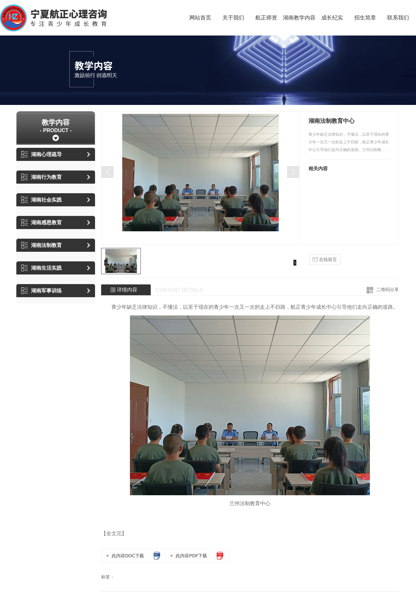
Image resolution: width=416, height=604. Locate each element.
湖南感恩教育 (41, 222)
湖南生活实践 (41, 268)
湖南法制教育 (41, 245)
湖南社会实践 (41, 200)
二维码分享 (387, 289)
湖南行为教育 (41, 177)
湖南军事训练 (41, 290)
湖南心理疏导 (41, 154)
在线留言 (325, 259)
